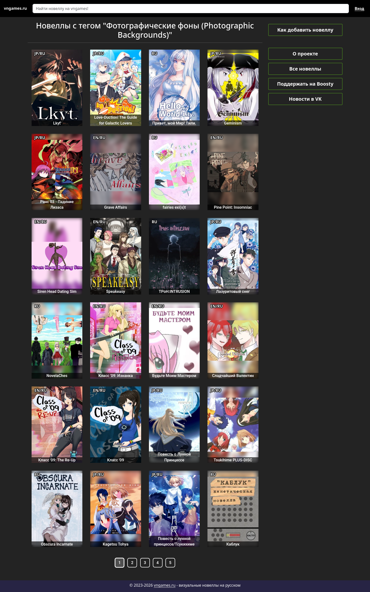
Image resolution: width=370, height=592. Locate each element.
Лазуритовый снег (233, 291)
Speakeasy (115, 291)
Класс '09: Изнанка (115, 375)
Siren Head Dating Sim (57, 291)
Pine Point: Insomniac (233, 207)
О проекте (305, 53)
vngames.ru (164, 585)
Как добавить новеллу (305, 30)
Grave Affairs (115, 207)
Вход (359, 8)
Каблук (233, 544)
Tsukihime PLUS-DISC (233, 460)
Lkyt (56, 123)
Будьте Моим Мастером (174, 375)
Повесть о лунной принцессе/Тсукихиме (174, 541)
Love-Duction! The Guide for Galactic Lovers (115, 120)
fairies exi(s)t (174, 207)
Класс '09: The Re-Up (57, 460)
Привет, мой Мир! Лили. (174, 123)
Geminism (233, 123)
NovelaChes (56, 375)
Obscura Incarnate (57, 544)
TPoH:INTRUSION (174, 291)
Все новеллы (305, 68)
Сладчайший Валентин (233, 375)
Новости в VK (305, 99)
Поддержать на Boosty (305, 84)
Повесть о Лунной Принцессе (174, 457)
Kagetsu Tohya (116, 544)
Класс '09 (115, 460)
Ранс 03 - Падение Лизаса (57, 204)
